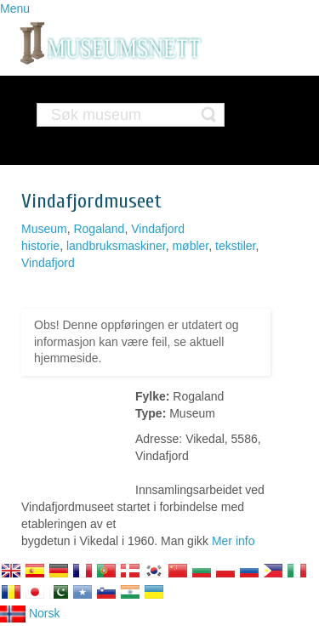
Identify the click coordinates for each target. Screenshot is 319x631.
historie (40, 246)
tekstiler (235, 246)
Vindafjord (158, 229)
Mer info (233, 541)
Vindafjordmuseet (91, 201)
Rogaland (98, 229)
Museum (44, 229)
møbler (190, 246)
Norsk (30, 613)
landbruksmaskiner (116, 246)
